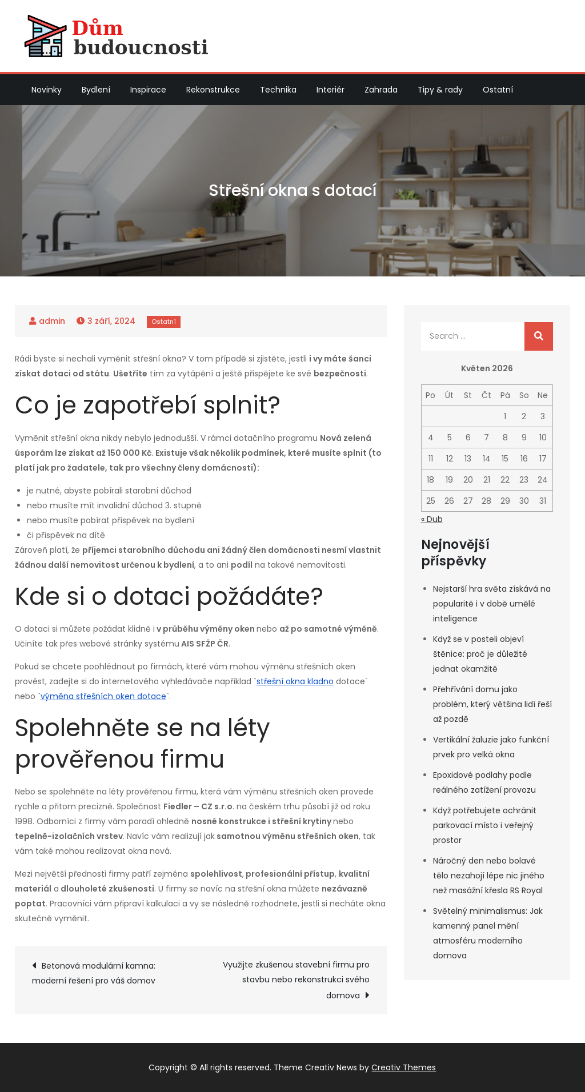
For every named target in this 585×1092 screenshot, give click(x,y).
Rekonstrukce (213, 89)
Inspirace (148, 89)
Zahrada (381, 89)
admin (52, 321)
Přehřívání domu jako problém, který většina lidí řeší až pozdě (492, 704)
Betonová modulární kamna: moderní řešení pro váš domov (93, 973)
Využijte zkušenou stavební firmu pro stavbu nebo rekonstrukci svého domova (296, 980)
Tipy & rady (440, 89)
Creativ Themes (403, 1067)
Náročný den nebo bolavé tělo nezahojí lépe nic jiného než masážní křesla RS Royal (488, 875)
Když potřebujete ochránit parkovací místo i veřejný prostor (484, 825)
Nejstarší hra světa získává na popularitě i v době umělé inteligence (492, 603)
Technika (278, 89)
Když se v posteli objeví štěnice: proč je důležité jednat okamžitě (480, 654)
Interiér (330, 89)
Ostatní (498, 89)
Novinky (46, 89)
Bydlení (96, 89)
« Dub (432, 519)
